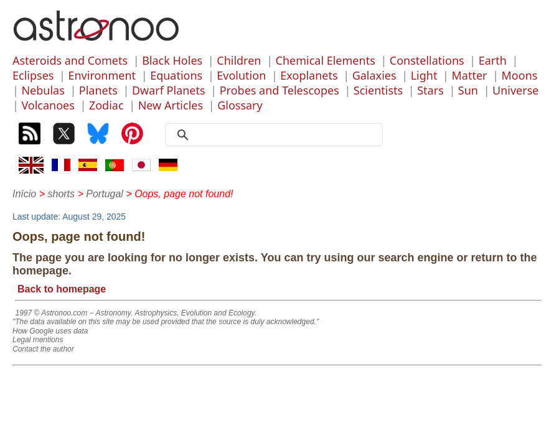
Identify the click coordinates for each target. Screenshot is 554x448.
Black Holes (172, 60)
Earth (493, 60)
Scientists (378, 90)
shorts (61, 194)
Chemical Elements (325, 60)
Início (24, 194)
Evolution (241, 75)
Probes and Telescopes (279, 90)
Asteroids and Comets (70, 60)
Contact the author (43, 349)
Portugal (104, 194)
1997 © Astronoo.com (51, 313)
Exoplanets (308, 75)
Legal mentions (37, 339)
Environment (102, 75)
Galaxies (374, 75)
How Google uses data (50, 331)
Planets (98, 90)
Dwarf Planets (168, 90)
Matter (469, 75)
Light (424, 75)
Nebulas (42, 90)
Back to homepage (61, 289)
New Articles (170, 105)
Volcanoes (48, 105)
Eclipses (33, 75)
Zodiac (106, 105)
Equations (176, 75)
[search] (278, 135)
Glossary (240, 105)
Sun (468, 90)
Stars (430, 90)
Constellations (427, 60)
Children (239, 60)
